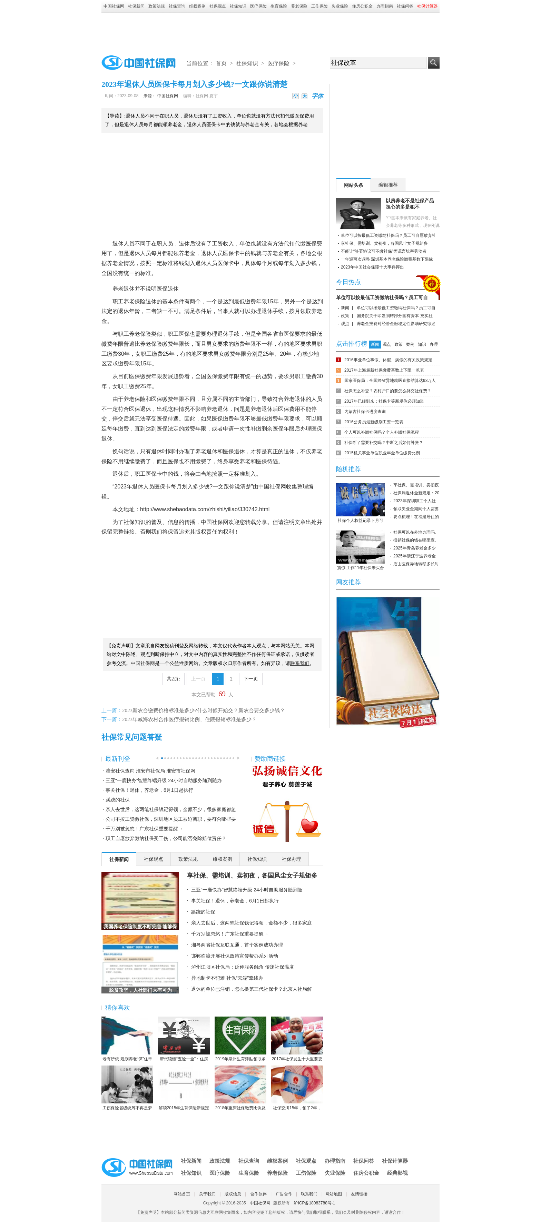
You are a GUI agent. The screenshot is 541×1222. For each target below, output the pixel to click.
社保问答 (405, 6)
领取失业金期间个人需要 (416, 508)
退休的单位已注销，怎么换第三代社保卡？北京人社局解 (251, 989)
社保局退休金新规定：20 (416, 493)
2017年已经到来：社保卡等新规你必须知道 (384, 401)
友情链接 (359, 1194)
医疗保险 (258, 6)
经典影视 (397, 1173)
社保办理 (291, 859)
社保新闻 (136, 6)
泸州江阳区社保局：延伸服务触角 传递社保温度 (242, 967)
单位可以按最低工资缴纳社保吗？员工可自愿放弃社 (388, 235)
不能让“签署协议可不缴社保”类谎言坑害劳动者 (383, 251)
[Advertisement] (270, 31)
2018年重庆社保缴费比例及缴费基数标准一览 (240, 1088)
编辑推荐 (388, 185)
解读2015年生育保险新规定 (184, 1088)
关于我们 (207, 1194)
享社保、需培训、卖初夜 (416, 485)
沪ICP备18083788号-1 (314, 1203)
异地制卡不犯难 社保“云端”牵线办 (227, 978)
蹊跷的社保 (118, 799)
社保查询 (177, 6)
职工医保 (179, 334)
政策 (345, 315)
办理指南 (384, 6)
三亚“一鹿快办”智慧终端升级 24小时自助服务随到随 (247, 889)
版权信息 (233, 1194)
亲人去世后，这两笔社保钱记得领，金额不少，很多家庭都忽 (171, 809)
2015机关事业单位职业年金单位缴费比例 (382, 453)
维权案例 (197, 6)
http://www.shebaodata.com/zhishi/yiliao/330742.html (204, 509)
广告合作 (284, 1194)
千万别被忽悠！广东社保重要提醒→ (144, 828)
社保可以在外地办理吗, (414, 532)
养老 (184, 253)
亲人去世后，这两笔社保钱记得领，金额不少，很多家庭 (251, 923)
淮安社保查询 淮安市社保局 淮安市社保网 (150, 771)
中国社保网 (114, 6)
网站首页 (182, 1194)
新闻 (345, 307)
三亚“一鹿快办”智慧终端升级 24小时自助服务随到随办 (164, 780)
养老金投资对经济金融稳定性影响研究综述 (396, 323)
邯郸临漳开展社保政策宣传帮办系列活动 (234, 956)
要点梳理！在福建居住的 (416, 516)
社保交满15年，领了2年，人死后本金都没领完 (297, 1088)
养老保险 (299, 6)
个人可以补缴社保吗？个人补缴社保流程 (381, 432)
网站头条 (353, 185)
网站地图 (333, 1194)
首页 (221, 63)
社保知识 (238, 6)
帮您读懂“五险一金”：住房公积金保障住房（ (184, 1039)
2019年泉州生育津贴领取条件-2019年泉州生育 (240, 1039)
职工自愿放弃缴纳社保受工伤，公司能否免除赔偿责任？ (166, 838)
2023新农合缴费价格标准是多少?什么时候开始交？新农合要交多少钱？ (203, 710)
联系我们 (309, 1194)
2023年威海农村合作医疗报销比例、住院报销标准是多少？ (189, 719)
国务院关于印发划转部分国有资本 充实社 (394, 315)
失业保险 (340, 6)
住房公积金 (362, 6)
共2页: (173, 678)
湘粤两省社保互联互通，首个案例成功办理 (237, 945)
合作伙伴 (258, 1194)
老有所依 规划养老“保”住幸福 (127, 1039)
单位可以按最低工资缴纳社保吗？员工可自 (382, 297)
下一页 (251, 678)
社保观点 (217, 6)
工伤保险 (319, 6)
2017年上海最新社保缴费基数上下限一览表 (384, 370)
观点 (345, 323)
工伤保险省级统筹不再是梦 (127, 1088)
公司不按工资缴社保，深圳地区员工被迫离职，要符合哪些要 (171, 819)
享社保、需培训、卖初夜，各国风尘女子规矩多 (252, 875)
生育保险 (278, 6)
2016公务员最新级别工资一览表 (373, 422)
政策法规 (156, 6)
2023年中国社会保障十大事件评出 (372, 267)
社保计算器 (395, 1161)
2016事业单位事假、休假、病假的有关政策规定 (388, 359)
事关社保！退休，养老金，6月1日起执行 (149, 790)
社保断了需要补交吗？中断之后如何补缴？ (383, 442)
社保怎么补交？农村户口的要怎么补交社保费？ (387, 390)
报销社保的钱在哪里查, (414, 540)
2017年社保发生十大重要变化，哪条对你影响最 (297, 1039)
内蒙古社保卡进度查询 (365, 411)
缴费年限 (256, 301)
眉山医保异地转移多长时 (416, 564)
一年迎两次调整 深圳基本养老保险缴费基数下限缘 (387, 259)
